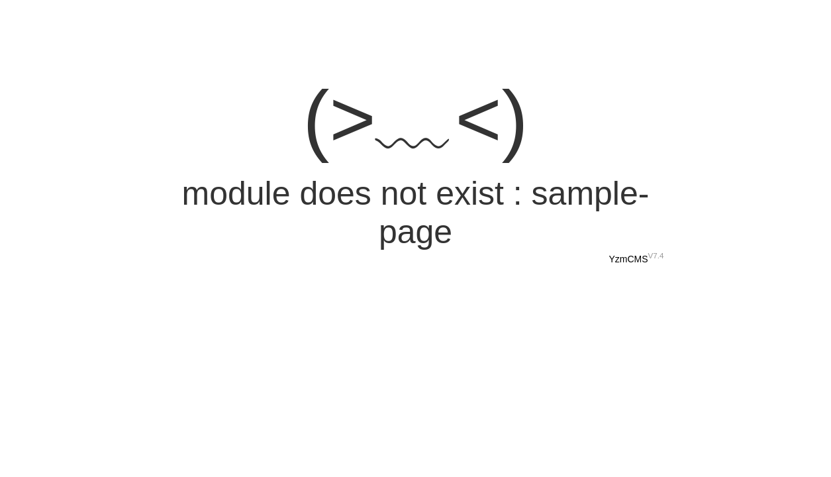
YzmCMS (628, 259)
